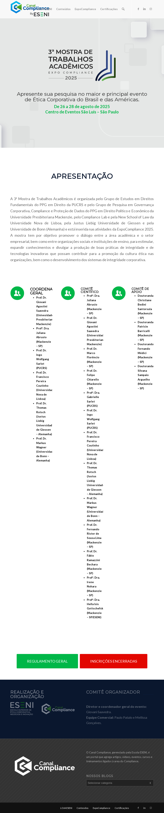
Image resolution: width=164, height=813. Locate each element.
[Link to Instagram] (151, 9)
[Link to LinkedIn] (144, 9)
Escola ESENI (139, 752)
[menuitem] (44, 9)
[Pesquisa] (123, 9)
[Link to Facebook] (138, 9)
